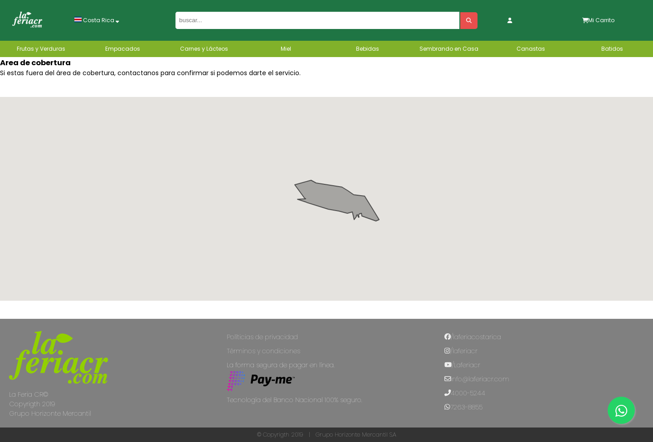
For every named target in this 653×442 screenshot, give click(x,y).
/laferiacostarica (472, 336)
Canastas (531, 49)
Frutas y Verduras (41, 49)
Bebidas (367, 49)
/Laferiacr (462, 365)
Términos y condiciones (263, 351)
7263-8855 (463, 407)
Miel (286, 49)
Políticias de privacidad (262, 336)
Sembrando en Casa (448, 49)
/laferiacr (461, 351)
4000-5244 (464, 393)
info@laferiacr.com (476, 379)
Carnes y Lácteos (204, 49)
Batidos (612, 49)
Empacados (122, 49)
